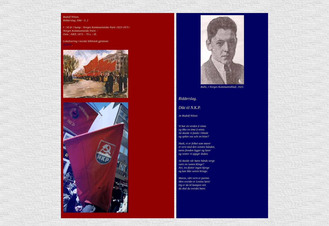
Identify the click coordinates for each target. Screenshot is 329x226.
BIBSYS (67, 44)
